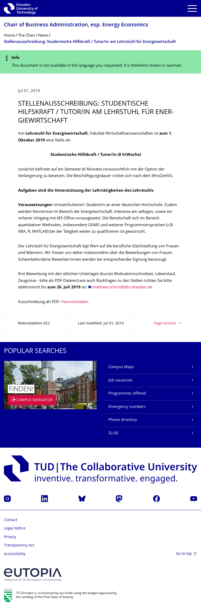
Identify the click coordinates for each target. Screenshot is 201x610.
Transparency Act (19, 545)
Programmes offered (127, 394)
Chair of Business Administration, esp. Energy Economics (76, 25)
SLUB (113, 433)
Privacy (10, 537)
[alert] (100, 61)
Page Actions (165, 323)
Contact (10, 520)
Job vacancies (120, 381)
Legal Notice (14, 528)
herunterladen (75, 302)
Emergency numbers (127, 407)
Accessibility (14, 554)
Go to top (184, 554)
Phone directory (122, 420)
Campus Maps (121, 367)
